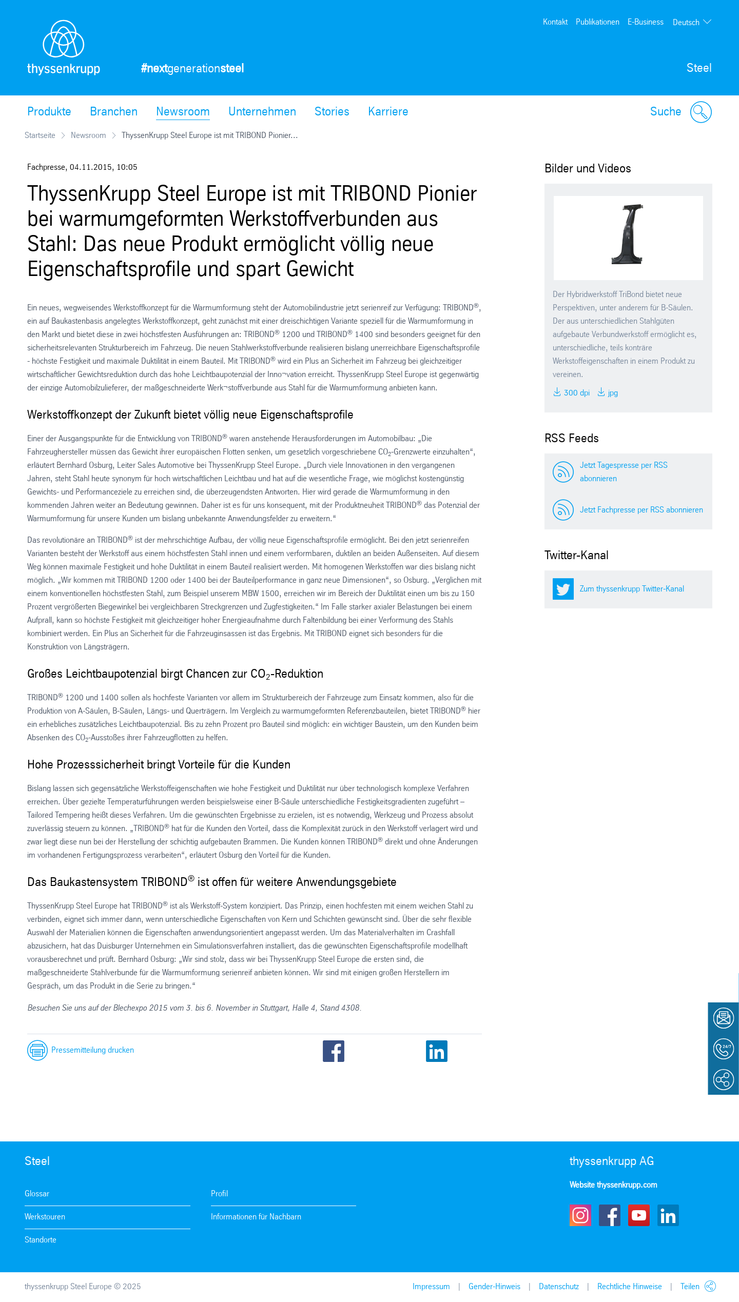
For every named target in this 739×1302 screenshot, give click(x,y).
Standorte (40, 1240)
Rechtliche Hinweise (629, 1287)
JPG (612, 393)
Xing (471, 1051)
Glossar (37, 1194)
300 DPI (576, 393)
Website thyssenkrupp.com (613, 1185)
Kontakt (555, 22)
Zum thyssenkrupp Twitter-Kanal (632, 589)
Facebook (333, 1051)
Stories (332, 112)
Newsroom (183, 112)
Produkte (49, 112)
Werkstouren (45, 1217)
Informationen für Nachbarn (256, 1217)
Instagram (580, 1215)
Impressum (431, 1287)
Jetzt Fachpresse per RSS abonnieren (641, 510)
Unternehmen (262, 112)
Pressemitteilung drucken (92, 1050)
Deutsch (686, 23)
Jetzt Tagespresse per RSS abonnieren (624, 472)
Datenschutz (559, 1287)
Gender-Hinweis (494, 1287)
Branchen (114, 112)
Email (402, 1051)
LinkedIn (437, 1051)
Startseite (40, 136)
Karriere (388, 112)
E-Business (646, 22)
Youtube (639, 1215)
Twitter (368, 1051)
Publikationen (597, 22)
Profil (219, 1194)
